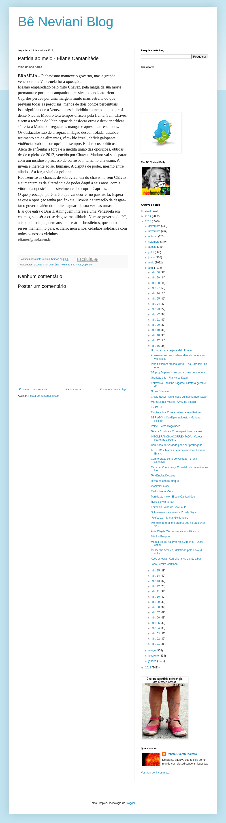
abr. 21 (155, 319)
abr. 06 (155, 617)
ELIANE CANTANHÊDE (47, 264)
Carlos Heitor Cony (162, 491)
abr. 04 (155, 628)
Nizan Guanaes (160, 391)
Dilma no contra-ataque (165, 481)
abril (151, 267)
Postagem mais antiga (113, 389)
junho (152, 257)
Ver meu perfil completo (155, 772)
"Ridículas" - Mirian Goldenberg (169, 517)
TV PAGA (156, 407)
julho (151, 252)
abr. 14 (155, 575)
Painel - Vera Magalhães (165, 426)
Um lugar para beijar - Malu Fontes (171, 350)
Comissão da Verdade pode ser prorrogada (176, 445)
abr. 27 (155, 288)
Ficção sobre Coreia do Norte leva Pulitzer (176, 412)
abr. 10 (155, 596)
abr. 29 (155, 277)
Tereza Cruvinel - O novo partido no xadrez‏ (176, 431)
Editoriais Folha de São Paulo (168, 507)
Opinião (87, 264)
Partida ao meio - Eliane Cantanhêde (173, 496)
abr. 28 (155, 282)
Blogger (130, 803)
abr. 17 (155, 340)
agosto (152, 246)
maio (151, 262)
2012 (148, 667)
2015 (148, 210)
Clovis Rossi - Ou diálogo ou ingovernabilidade (179, 396)
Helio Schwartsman (162, 501)
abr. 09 (155, 601)
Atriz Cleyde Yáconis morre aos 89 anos (175, 531)
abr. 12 (155, 586)
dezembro (154, 226)
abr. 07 (155, 612)
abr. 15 (155, 570)
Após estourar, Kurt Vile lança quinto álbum (176, 558)
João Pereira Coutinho (164, 564)
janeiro (152, 661)
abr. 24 (155, 303)
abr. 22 (155, 314)
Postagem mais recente (33, 389)
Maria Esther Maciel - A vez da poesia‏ (173, 401)
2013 (148, 221)
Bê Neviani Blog (65, 21)
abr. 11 (155, 591)
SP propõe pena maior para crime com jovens (178, 372)
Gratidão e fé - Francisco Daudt (169, 377)
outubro (153, 236)
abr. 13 (155, 581)
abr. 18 (155, 335)
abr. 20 (155, 324)
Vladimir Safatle (160, 486)
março (152, 650)
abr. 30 (155, 272)
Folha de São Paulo (71, 264)
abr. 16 (155, 345)
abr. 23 (155, 309)
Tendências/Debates (163, 475)
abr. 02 (155, 638)
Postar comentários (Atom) (44, 395)
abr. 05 (155, 623)
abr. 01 (155, 643)
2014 (148, 216)
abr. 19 (155, 330)
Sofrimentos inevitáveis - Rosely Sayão (174, 512)
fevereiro (154, 655)
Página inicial (73, 389)
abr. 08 (155, 607)
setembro (154, 241)
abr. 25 (155, 298)
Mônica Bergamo (161, 536)
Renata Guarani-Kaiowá (182, 754)
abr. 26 (155, 293)
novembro (154, 231)
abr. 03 (155, 633)
